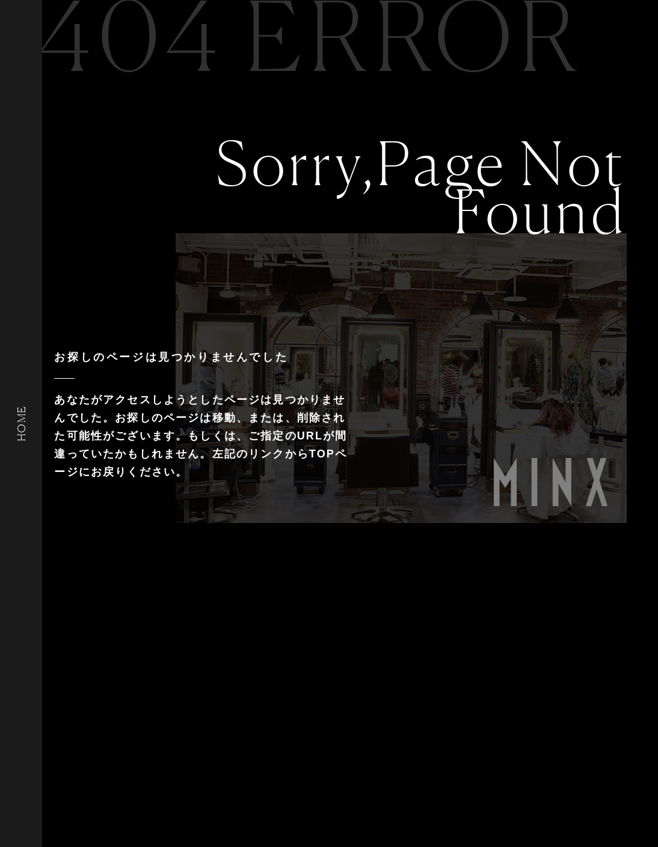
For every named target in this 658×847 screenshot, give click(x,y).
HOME (21, 423)
